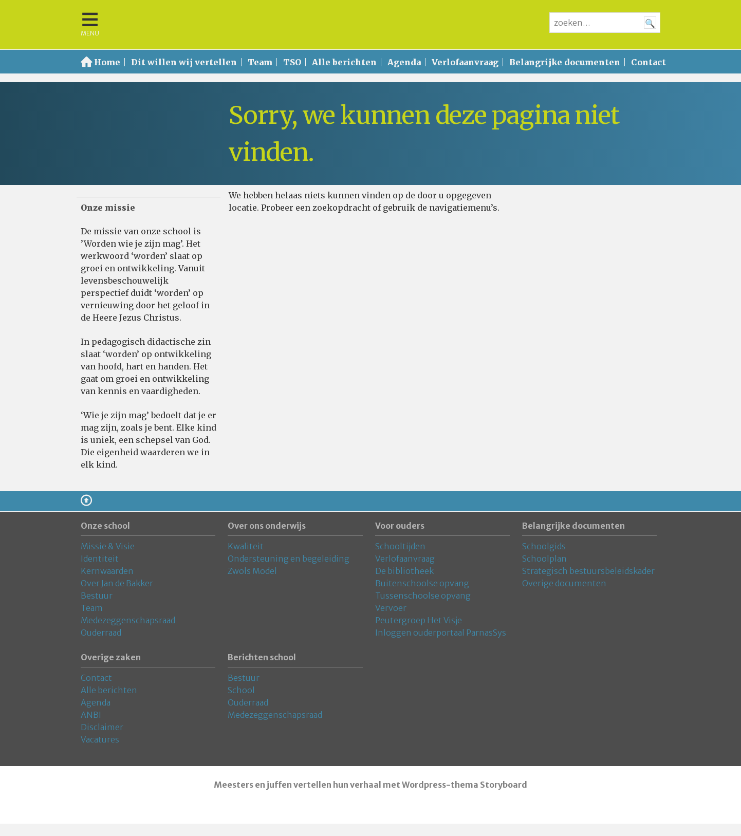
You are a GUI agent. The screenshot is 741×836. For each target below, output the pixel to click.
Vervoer (390, 608)
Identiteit (100, 558)
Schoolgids (544, 546)
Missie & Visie (108, 546)
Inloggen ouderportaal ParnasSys (440, 632)
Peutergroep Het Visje (418, 620)
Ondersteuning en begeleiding (288, 558)
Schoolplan (544, 558)
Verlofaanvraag (465, 62)
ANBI (91, 715)
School (241, 690)
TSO (292, 62)
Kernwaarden (107, 571)
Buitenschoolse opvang (422, 583)
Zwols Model (252, 571)
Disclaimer (102, 727)
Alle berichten (344, 62)
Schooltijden (400, 546)
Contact (648, 62)
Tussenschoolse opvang (423, 595)
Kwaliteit (246, 546)
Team (260, 62)
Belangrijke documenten (564, 62)
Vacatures (100, 739)
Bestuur (97, 595)
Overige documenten (564, 583)
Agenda (404, 62)
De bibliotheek (404, 571)
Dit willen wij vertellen (184, 62)
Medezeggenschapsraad (128, 620)
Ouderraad (101, 632)
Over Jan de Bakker (117, 583)
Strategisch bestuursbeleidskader (588, 571)
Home (107, 62)
